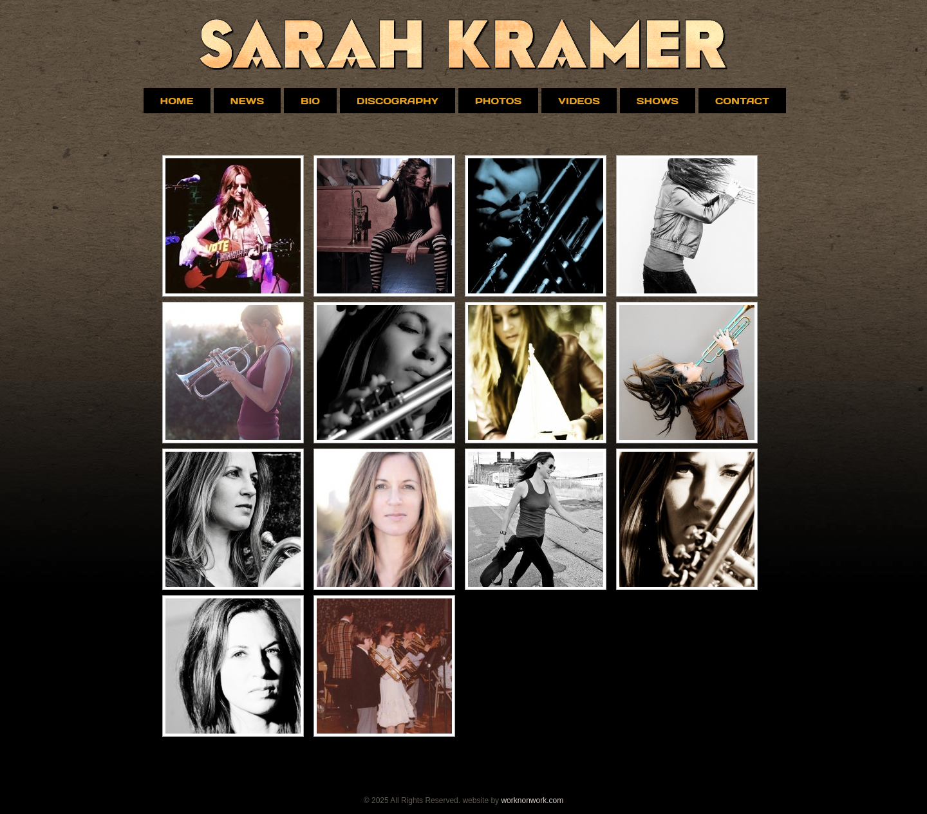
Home (177, 101)
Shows (658, 101)
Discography (397, 101)
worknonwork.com (532, 800)
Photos (498, 101)
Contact (742, 101)
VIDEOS (579, 101)
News (247, 101)
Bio (310, 101)
